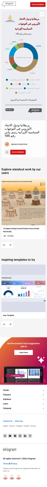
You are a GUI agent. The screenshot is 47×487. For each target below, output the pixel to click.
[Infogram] (9, 4)
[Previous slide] (4, 245)
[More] (41, 14)
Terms (6, 463)
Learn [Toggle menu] (5, 404)
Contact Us (7, 421)
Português (19, 426)
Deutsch (12, 426)
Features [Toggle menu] (7, 395)
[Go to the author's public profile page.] (16, 144)
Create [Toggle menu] (6, 390)
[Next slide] (10, 245)
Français (33, 426)
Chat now (19, 421)
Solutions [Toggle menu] (7, 399)
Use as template (38, 4)
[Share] (7, 152)
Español (26, 426)
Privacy (14, 463)
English (5, 426)
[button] (16, 80)
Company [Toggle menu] (7, 408)
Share (10, 110)
